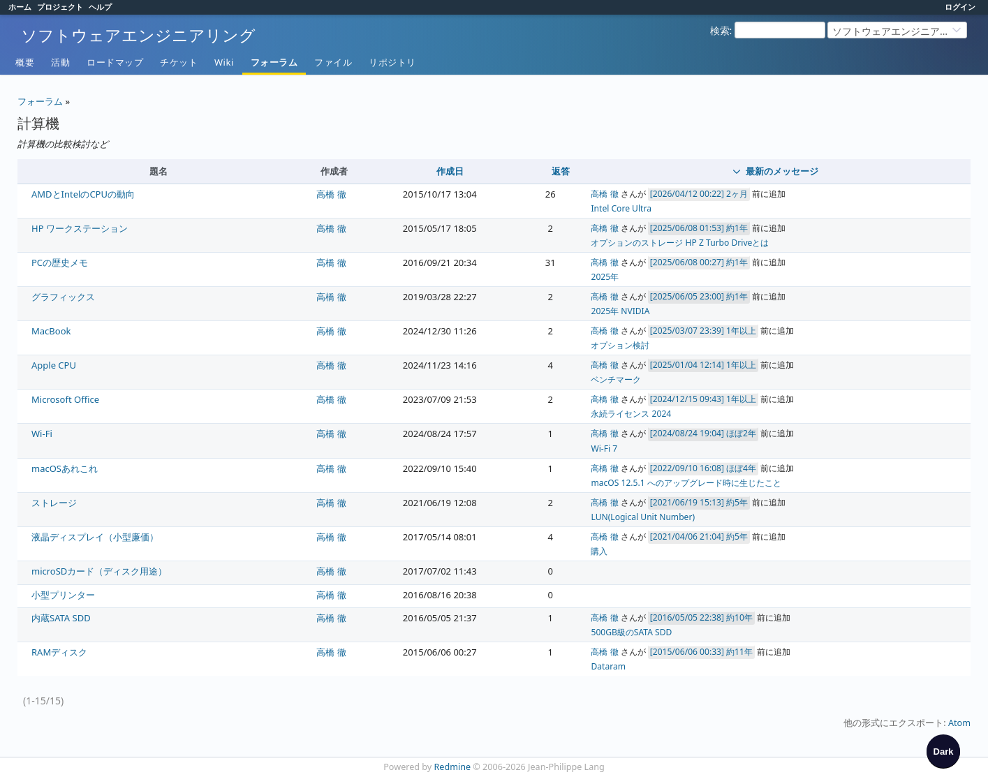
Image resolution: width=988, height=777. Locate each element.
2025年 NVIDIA (620, 311)
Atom (959, 723)
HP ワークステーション (79, 228)
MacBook (51, 331)
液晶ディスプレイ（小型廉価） (94, 537)
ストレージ (54, 502)
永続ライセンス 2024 (631, 414)
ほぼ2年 (741, 433)
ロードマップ (115, 62)
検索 (720, 30)
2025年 (605, 277)
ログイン (960, 6)
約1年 (737, 228)
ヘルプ (100, 6)
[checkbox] (943, 751)
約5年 (737, 502)
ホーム (19, 6)
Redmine (452, 767)
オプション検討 (620, 345)
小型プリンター (63, 595)
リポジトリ (392, 62)
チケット (179, 62)
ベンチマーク (616, 379)
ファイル (333, 62)
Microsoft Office (65, 399)
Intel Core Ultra (621, 208)
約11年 (739, 652)
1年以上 (741, 330)
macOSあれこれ (64, 468)
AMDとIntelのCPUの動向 (83, 194)
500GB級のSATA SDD (631, 632)
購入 (599, 551)
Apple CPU (53, 365)
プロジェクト (60, 6)
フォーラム (274, 62)
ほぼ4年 (741, 468)
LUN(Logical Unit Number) (643, 517)
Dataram (608, 666)
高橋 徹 (331, 194)
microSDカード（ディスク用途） (99, 571)
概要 (24, 62)
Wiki (224, 62)
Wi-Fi (41, 433)
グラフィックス (63, 296)
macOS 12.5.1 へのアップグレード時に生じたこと (686, 483)
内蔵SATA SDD (61, 618)
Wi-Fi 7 (604, 448)
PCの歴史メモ (59, 262)
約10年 (739, 617)
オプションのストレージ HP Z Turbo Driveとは (680, 243)
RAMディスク (59, 652)
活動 (60, 62)
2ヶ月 (737, 194)
